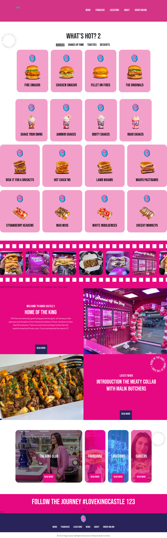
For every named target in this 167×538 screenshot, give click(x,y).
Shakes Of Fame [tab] (76, 45)
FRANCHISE (100, 8)
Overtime (106, 536)
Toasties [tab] (92, 45)
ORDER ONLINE (141, 8)
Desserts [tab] (105, 45)
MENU (88, 8)
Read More (41, 348)
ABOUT (127, 8)
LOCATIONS (114, 8)
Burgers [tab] (60, 45)
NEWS (88, 526)
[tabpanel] (83, 72)
